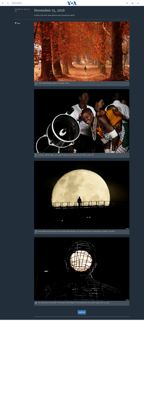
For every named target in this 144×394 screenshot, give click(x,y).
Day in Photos (17, 3)
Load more (82, 312)
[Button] (17, 23)
